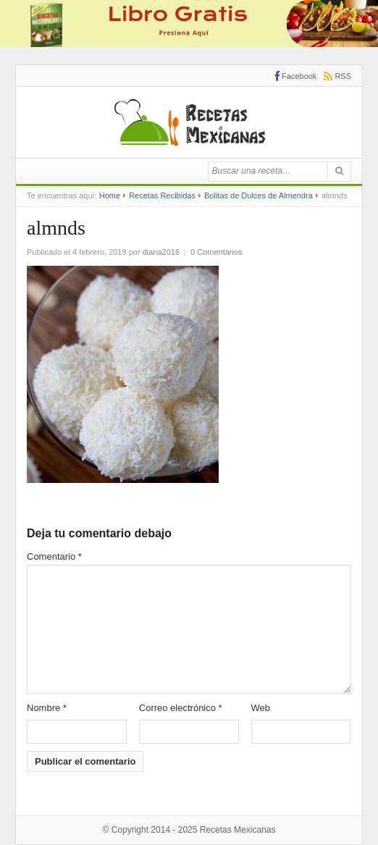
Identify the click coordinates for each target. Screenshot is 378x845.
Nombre (47, 707)
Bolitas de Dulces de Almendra (258, 195)
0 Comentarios (216, 252)
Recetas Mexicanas (238, 830)
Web (261, 707)
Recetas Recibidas (162, 195)
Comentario (54, 556)
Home (109, 195)
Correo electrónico (180, 707)
